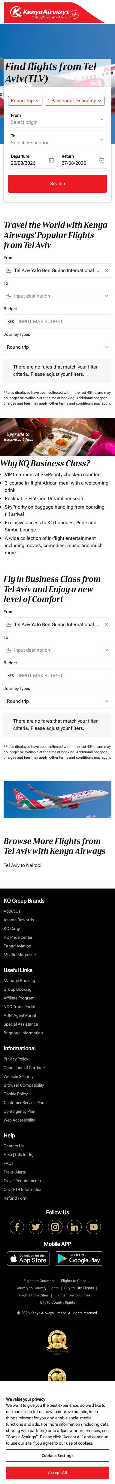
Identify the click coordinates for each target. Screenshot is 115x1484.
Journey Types (17, 334)
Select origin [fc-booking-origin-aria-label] (24, 122)
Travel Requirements (22, 1180)
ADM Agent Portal (20, 1015)
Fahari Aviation (17, 946)
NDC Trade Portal (19, 1006)
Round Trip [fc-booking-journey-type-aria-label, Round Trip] (22, 100)
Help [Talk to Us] (19, 1154)
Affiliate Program (19, 998)
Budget (10, 308)
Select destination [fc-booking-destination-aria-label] (30, 142)
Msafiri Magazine (20, 954)
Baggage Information (23, 1032)
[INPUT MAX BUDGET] (61, 321)
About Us (12, 911)
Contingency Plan (19, 1111)
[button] (74, 101)
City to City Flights (79, 1288)
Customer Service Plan (24, 1102)
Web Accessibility (19, 1120)
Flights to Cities (73, 1281)
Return (68, 156)
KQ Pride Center (18, 937)
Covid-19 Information (23, 1189)
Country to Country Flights (37, 1288)
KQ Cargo (13, 928)
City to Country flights (57, 1302)
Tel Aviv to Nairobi (22, 865)
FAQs (9, 1163)
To (13, 135)
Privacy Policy (16, 1059)
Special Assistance (21, 1024)
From (16, 115)
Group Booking (18, 989)
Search (57, 183)
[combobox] (57, 270)
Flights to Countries (39, 1281)
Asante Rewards (19, 919)
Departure (20, 156)
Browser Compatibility (24, 1085)
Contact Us (14, 1145)
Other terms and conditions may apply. (80, 403)
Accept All (57, 1472)
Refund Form (16, 1198)
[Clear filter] (106, 270)
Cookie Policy (16, 1093)
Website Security (18, 1076)
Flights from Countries (72, 1295)
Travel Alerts (15, 1172)
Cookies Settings (57, 1455)
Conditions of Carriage (24, 1067)
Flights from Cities (34, 1295)
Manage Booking (19, 980)
